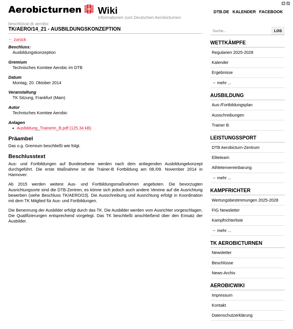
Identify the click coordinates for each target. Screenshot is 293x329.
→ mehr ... (221, 82)
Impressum (222, 295)
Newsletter (221, 252)
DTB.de (221, 11)
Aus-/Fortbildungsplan (232, 105)
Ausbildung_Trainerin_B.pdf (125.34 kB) (54, 128)
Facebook (271, 11)
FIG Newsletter (226, 210)
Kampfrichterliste (227, 220)
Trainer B (220, 125)
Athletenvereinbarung (232, 167)
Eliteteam (220, 157)
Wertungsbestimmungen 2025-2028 (245, 200)
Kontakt (219, 305)
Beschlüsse (222, 263)
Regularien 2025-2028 (232, 52)
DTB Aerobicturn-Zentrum (236, 147)
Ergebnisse (222, 72)
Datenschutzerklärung (232, 315)
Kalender (244, 11)
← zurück (17, 39)
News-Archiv (223, 273)
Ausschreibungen (228, 115)
